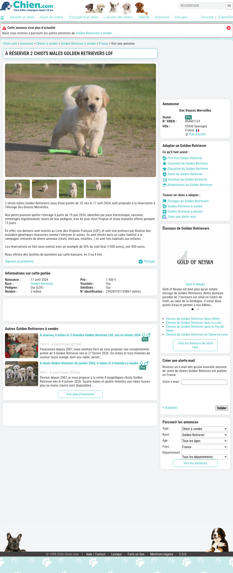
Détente (143, 17)
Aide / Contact (95, 554)
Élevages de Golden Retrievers (185, 201)
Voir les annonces (195, 463)
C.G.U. (183, 554)
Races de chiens (51, 17)
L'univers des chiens (118, 17)
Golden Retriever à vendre (78, 44)
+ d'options (169, 408)
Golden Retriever (42, 284)
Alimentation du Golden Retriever (187, 185)
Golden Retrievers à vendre (94, 33)
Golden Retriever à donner (182, 211)
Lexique (116, 554)
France (103, 44)
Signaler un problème (19, 261)
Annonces (162, 17)
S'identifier (225, 17)
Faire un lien (136, 554)
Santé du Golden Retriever (182, 174)
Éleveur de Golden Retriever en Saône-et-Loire (197, 334)
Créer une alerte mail (179, 217)
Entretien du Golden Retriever (184, 179)
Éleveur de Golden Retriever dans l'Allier (193, 319)
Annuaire (181, 17)
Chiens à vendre (47, 44)
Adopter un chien (22, 17)
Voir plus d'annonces (80, 394)
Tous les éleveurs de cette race (195, 345)
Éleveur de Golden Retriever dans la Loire (194, 323)
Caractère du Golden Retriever (185, 163)
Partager (147, 261)
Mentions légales (161, 554)
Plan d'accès (197, 134)
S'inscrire (207, 17)
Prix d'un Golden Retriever (182, 158)
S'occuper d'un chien (83, 17)
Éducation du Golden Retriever (185, 169)
